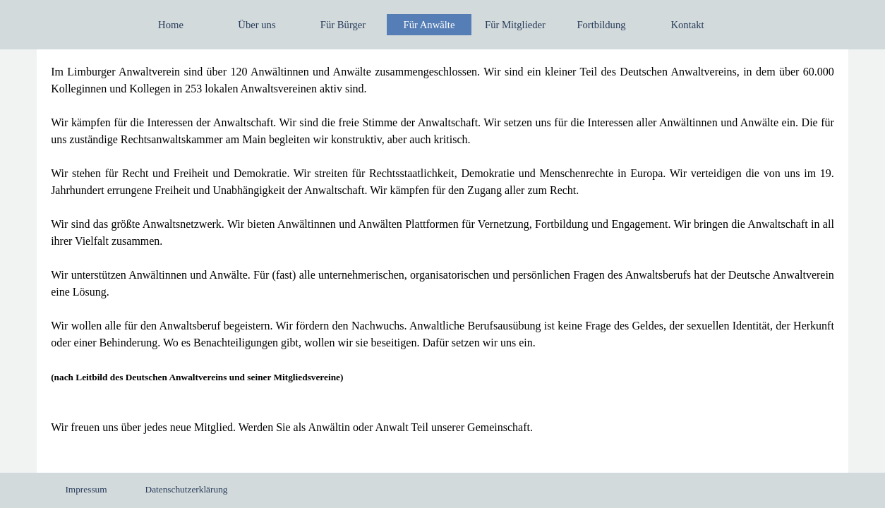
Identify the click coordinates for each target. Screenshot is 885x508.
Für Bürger (343, 24)
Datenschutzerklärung (186, 489)
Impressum (86, 489)
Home (170, 24)
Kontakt (687, 24)
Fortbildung (601, 24)
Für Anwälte (429, 24)
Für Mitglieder (515, 24)
